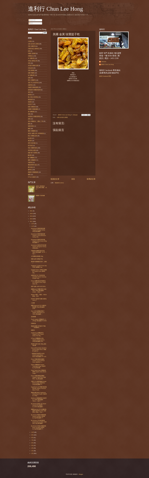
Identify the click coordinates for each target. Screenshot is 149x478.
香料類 (30, 94)
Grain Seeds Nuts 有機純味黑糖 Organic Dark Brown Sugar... (38, 372)
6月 (32, 443)
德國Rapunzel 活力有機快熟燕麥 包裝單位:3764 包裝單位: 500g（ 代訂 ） (38, 411)
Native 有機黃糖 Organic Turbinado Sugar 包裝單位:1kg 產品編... (38, 366)
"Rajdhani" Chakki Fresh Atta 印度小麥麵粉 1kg (39, 266)
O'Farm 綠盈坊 (32, 177)
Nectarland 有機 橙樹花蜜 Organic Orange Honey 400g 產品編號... (38, 230)
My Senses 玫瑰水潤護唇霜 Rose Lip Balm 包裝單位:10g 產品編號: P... (38, 427)
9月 (32, 435)
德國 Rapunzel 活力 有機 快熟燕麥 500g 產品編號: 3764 (38, 307)
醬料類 (30, 169)
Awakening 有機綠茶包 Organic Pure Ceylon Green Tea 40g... (37, 334)
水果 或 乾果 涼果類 (62, 117)
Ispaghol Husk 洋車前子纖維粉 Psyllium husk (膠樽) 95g (39, 271)
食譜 (29, 92)
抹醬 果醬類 (31, 73)
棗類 (29, 123)
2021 (31, 211)
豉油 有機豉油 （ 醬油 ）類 (35, 121)
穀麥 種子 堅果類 (32, 152)
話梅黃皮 (33, 323)
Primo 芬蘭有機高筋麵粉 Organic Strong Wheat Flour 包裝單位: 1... (37, 360)
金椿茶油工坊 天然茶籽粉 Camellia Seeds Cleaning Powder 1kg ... (38, 277)
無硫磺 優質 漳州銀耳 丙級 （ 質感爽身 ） (38, 326)
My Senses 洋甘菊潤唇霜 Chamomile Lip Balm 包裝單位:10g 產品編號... (38, 422)
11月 (32, 226)
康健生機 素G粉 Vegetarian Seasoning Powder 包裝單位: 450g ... (39, 394)
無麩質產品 (31, 126)
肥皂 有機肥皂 (32, 80)
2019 (31, 216)
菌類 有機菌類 (32, 131)
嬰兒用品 (30, 167)
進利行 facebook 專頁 (105, 76)
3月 (32, 450)
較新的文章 (55, 179)
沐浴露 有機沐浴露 (33, 65)
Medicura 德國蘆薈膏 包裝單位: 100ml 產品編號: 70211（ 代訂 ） (39, 399)
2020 (31, 213)
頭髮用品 (30, 162)
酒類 (29, 114)
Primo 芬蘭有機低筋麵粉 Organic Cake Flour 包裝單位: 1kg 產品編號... (38, 377)
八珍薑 (33, 303)
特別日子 (30, 104)
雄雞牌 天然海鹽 (40, 195)
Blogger (81, 474)
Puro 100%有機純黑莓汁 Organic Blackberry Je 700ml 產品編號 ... (37, 312)
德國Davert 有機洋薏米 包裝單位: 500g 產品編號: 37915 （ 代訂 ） (38, 290)
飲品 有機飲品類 (32, 135)
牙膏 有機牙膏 (32, 46)
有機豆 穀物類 (32, 53)
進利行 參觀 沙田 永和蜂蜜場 (36, 133)
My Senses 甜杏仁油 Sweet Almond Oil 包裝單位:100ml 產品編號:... (38, 405)
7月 (32, 440)
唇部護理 (30, 99)
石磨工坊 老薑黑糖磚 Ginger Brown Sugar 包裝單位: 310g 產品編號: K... (38, 383)
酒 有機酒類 (31, 111)
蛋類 (29, 119)
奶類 (29, 51)
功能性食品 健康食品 (33, 48)
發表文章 (32, 20)
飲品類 (30, 138)
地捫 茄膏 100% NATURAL (38, 286)
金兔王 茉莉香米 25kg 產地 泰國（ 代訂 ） (41, 187)
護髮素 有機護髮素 (33, 172)
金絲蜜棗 (33, 316)
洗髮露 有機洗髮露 (33, 87)
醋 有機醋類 (31, 157)
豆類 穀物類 (31, 70)
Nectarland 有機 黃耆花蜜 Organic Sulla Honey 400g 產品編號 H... (39, 241)
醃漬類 (30, 155)
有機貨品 (30, 56)
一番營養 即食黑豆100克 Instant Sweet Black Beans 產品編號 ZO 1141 (38, 355)
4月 (32, 448)
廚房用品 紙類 (32, 150)
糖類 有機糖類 (32, 160)
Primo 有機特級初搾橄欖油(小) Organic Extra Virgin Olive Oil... (38, 282)
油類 (29, 77)
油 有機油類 (31, 75)
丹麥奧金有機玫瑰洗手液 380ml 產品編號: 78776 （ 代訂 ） (39, 252)
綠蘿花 (33, 330)
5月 (32, 445)
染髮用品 (30, 85)
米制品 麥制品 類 (32, 60)
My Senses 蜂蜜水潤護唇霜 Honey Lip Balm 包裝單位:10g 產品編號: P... (38, 416)
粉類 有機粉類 (32, 106)
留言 (31, 23)
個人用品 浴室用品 (33, 97)
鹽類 (29, 174)
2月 (32, 453)
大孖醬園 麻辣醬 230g (37, 256)
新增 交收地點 (32, 143)
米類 (29, 63)
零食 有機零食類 (32, 148)
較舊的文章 (91, 179)
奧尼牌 (30, 140)
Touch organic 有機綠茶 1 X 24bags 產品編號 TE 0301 (39, 320)
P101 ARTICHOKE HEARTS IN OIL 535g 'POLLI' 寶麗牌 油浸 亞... (38, 349)
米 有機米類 (31, 58)
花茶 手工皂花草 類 (33, 82)
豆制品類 (30, 68)
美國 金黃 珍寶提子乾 (37, 259)
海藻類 (30, 102)
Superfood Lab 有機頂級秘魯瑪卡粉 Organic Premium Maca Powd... (39, 388)
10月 (32, 432)
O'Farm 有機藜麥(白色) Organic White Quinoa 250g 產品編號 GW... (37, 340)
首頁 (73, 179)
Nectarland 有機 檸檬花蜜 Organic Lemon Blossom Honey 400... (38, 235)
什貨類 (30, 41)
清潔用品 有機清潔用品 (34, 116)
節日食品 (30, 145)
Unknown (103, 61)
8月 (32, 437)
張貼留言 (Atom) (59, 183)
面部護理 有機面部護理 (34, 90)
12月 (32, 223)
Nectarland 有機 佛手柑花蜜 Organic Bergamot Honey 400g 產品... (38, 246)
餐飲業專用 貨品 (32, 165)
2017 (31, 221)
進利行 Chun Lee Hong (55, 9)
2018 (31, 218)
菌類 (29, 128)
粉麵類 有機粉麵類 (33, 109)
